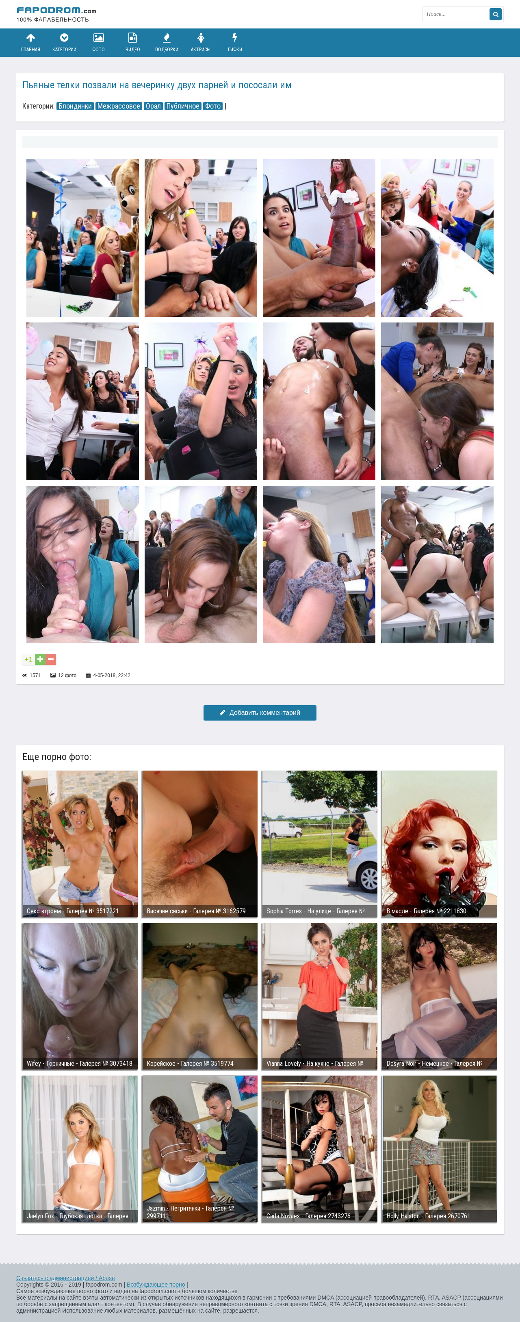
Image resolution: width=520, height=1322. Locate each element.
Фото (98, 42)
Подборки (167, 42)
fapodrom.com (57, 14)
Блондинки (75, 106)
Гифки (235, 42)
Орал (153, 106)
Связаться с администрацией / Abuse (65, 1278)
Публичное (183, 106)
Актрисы (200, 42)
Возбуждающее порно (156, 1284)
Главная (30, 42)
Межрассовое (119, 106)
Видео (133, 42)
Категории (64, 42)
